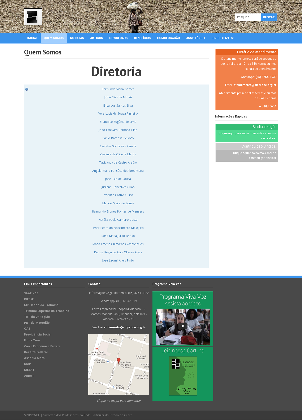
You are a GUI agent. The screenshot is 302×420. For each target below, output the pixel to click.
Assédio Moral (35, 358)
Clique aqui (226, 133)
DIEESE (29, 299)
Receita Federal (36, 352)
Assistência (195, 38)
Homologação (168, 38)
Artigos (96, 38)
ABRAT (29, 376)
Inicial (32, 38)
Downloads (118, 38)
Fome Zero (32, 340)
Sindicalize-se (223, 38)
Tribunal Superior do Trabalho (46, 311)
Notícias (77, 38)
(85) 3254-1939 (266, 77)
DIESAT (29, 370)
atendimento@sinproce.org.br (255, 85)
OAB (27, 329)
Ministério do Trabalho (41, 305)
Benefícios (142, 38)
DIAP (27, 364)
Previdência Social (37, 335)
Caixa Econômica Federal (42, 346)
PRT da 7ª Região (37, 323)
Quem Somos (54, 38)
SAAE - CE (31, 293)
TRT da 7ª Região (37, 317)
